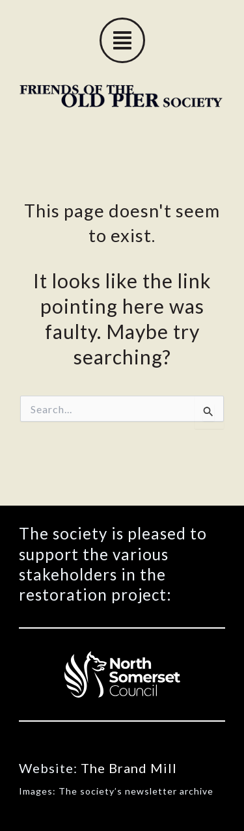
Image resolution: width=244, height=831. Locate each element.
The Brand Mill (129, 768)
